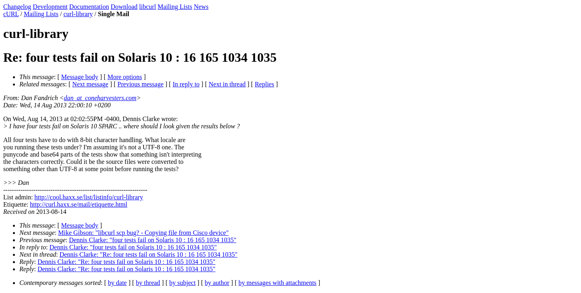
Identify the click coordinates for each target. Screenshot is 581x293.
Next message (90, 84)
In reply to (186, 84)
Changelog (17, 6)
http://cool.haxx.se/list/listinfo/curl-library (88, 197)
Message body (79, 76)
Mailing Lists (175, 6)
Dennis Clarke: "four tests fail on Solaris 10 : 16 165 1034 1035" (152, 239)
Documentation (89, 6)
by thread (148, 282)
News (201, 6)
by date (117, 282)
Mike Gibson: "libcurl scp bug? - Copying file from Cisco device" (143, 232)
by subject (182, 282)
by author (217, 282)
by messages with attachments (277, 282)
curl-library (78, 13)
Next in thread (227, 84)
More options (124, 76)
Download (124, 6)
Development (50, 6)
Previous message (140, 84)
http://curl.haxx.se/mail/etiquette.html (78, 204)
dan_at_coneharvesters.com (100, 97)
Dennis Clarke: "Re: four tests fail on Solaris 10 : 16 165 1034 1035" (148, 254)
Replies (264, 84)
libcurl (147, 6)
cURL (11, 13)
